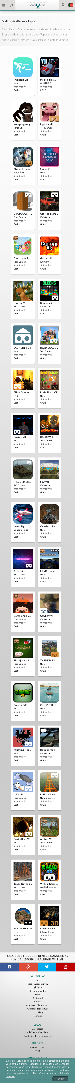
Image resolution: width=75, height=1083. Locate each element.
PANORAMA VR (23, 928)
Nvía (16, 83)
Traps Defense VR (23, 883)
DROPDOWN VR (23, 213)
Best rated (38, 998)
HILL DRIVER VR (23, 481)
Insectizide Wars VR (49, 79)
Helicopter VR (49, 749)
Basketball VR (22, 839)
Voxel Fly (19, 526)
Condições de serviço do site (38, 1036)
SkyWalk (45, 481)
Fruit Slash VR (48, 392)
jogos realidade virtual (37, 983)
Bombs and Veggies (23, 615)
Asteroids (20, 571)
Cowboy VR (47, 615)
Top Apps (37, 1015)
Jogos (37, 980)
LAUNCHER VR (22, 347)
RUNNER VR (21, 79)
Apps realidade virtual (37, 1008)
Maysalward (20, 172)
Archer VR (46, 839)
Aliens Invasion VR (23, 168)
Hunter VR (20, 303)
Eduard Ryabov (48, 932)
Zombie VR (20, 705)
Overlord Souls (49, 526)
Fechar (60, 1079)
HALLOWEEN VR (49, 437)
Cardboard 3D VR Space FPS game (49, 928)
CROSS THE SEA (49, 705)
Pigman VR (46, 124)
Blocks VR (46, 303)
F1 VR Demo (47, 571)
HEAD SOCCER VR (49, 347)
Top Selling (38, 1012)
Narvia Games (47, 797)
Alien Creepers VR (23, 392)
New (37, 994)
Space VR (45, 168)
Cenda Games (21, 529)
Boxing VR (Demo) (23, 437)
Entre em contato (37, 1047)
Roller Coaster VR (49, 794)
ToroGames (46, 127)
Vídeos (37, 1001)
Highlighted (37, 987)
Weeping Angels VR (23, 124)
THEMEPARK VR (49, 660)
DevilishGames (48, 887)
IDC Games (46, 217)
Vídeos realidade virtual (37, 1005)
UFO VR (18, 794)
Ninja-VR (18, 127)
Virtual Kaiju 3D (49, 883)
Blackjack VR (21, 660)
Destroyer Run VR (23, 258)
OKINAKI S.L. (47, 83)
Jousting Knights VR (23, 749)
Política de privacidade (37, 1032)
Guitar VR (46, 258)
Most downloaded (37, 991)
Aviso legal (37, 1028)
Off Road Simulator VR (49, 213)
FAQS (37, 1051)
